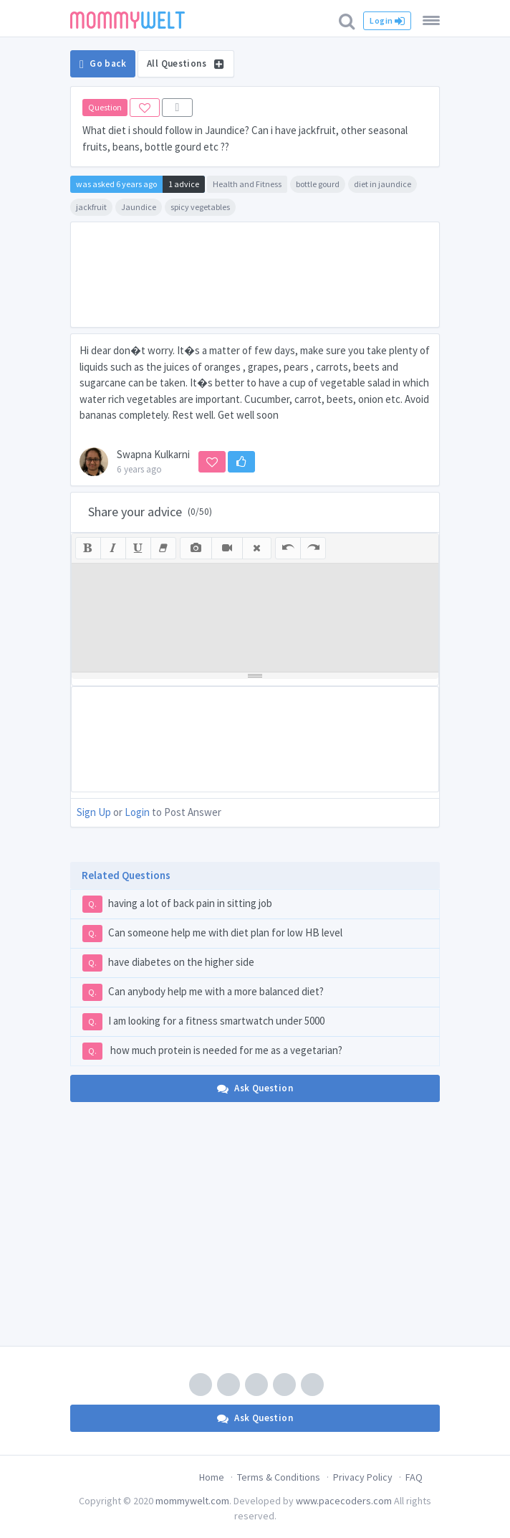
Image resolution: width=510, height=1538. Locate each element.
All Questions (186, 63)
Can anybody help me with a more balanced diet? (203, 992)
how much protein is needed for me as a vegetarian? (212, 1051)
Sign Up (94, 812)
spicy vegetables (200, 206)
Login (387, 21)
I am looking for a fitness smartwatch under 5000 (203, 1021)
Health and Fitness (247, 184)
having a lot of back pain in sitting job (177, 904)
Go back (103, 63)
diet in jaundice (382, 184)
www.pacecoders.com (344, 1500)
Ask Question (255, 1088)
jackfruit (91, 206)
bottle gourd (318, 184)
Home (211, 1477)
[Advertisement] (255, 274)
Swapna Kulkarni (153, 454)
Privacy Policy (363, 1477)
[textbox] (255, 617)
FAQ (414, 1477)
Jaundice (138, 206)
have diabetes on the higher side (168, 963)
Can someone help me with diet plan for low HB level (212, 933)
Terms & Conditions (278, 1477)
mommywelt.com (192, 1500)
